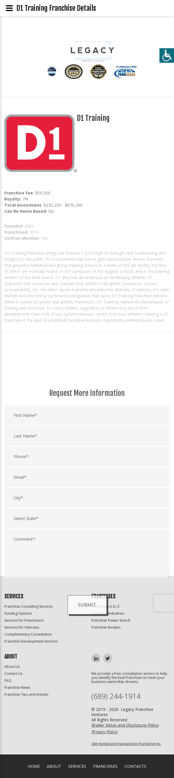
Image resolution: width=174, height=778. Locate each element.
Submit (87, 666)
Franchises (105, 766)
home (34, 766)
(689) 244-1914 (116, 696)
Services (77, 766)
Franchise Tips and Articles (26, 694)
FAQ (7, 680)
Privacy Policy (104, 731)
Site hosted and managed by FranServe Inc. (126, 743)
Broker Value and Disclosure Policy (125, 725)
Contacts (135, 766)
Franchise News (17, 687)
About (54, 766)
